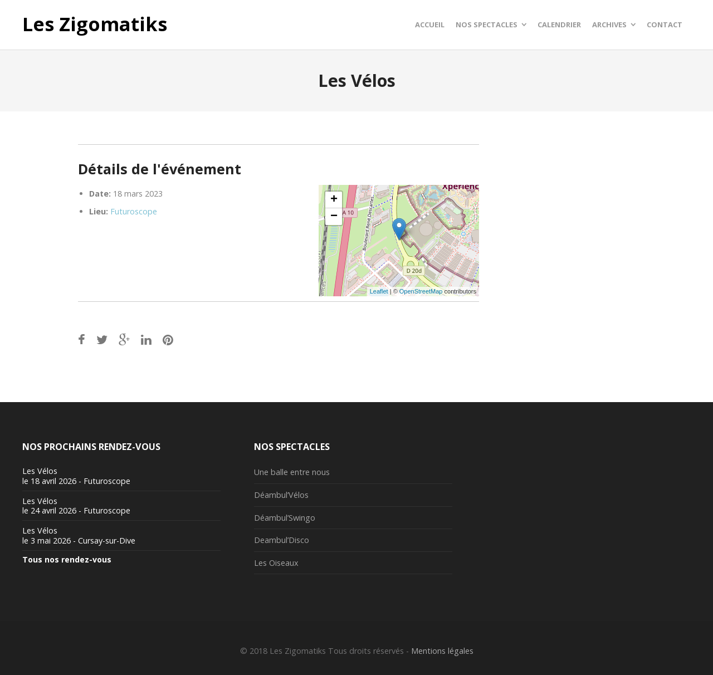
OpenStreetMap (421, 291)
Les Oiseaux (276, 562)
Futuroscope (133, 211)
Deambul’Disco (281, 540)
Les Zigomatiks (94, 24)
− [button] (334, 216)
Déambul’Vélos (281, 495)
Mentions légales (442, 650)
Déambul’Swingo (284, 517)
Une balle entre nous (292, 472)
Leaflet (379, 291)
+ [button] (334, 200)
